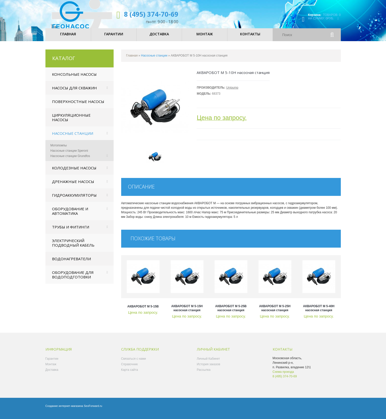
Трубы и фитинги (70, 231)
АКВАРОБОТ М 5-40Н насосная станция (318, 312)
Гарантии (51, 363)
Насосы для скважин (74, 92)
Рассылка (204, 374)
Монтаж (51, 368)
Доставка (52, 374)
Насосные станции (72, 137)
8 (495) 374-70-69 (151, 14)
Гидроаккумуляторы (74, 199)
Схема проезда (283, 376)
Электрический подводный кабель (73, 247)
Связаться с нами (133, 363)
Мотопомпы (58, 149)
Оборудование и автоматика (70, 215)
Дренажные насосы (73, 185)
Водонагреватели (71, 263)
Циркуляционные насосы (71, 121)
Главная (132, 60)
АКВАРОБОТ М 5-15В (143, 310)
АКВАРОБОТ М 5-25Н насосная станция (275, 312)
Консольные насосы (74, 78)
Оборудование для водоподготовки (73, 279)
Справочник (129, 368)
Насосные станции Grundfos (70, 160)
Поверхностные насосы (78, 105)
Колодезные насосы (74, 172)
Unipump (232, 92)
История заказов (208, 368)
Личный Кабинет (208, 363)
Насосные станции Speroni (69, 155)
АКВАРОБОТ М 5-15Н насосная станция (187, 312)
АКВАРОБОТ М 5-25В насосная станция (231, 312)
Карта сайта (129, 374)
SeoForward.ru (93, 410)
